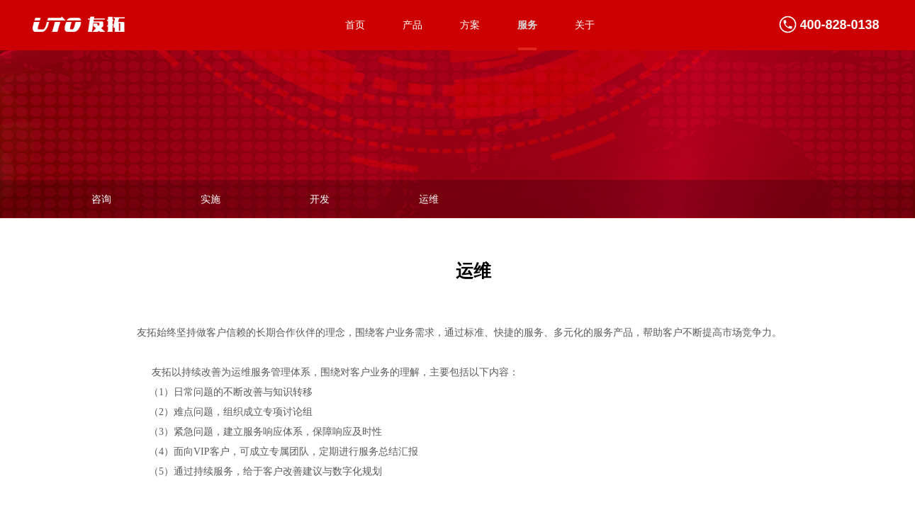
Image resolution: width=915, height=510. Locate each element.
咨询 (101, 199)
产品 (412, 25)
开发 (320, 199)
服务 (527, 25)
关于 (585, 25)
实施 (210, 199)
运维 (429, 199)
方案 (470, 25)
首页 (355, 25)
